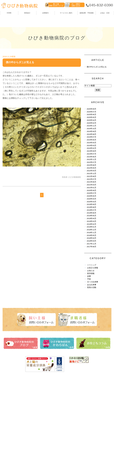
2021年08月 (91, 176)
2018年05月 (91, 235)
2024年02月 (91, 148)
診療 (89, 276)
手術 (89, 279)
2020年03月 (91, 202)
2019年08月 (91, 207)
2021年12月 (91, 173)
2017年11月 (91, 244)
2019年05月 (91, 216)
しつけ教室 (8, 420)
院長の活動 (91, 287)
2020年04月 (91, 199)
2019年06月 (91, 213)
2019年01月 (91, 227)
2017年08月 (91, 247)
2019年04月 (91, 218)
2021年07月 (91, 179)
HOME (9, 13)
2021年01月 (91, 188)
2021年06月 (91, 182)
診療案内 (45, 13)
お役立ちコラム (65, 406)
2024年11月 (91, 126)
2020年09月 (91, 190)
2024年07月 (91, 137)
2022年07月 (91, 162)
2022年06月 (91, 165)
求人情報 (62, 416)
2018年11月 (91, 233)
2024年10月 (91, 129)
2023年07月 (91, 154)
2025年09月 (91, 109)
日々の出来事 (92, 282)
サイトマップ (10, 466)
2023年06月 (91, 157)
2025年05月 (91, 117)
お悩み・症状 (9, 425)
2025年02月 (91, 123)
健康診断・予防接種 (67, 392)
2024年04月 (91, 143)
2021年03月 (91, 185)
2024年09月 (91, 131)
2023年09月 (91, 151)
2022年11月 (91, 159)
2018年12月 (91, 230)
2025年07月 (91, 112)
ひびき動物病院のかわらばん (71, 401)
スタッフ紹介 (9, 406)
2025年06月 (91, 114)
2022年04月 (91, 171)
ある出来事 (91, 285)
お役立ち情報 (92, 268)
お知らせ (90, 271)
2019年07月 (91, 210)
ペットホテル (9, 416)
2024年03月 (91, 145)
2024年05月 (91, 140)
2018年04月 (91, 238)
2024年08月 (91, 134)
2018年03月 (91, 241)
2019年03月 (91, 221)
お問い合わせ (26, 466)
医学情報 (90, 273)
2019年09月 (91, 204)
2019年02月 (91, 224)
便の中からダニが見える (20, 62)
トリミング (91, 265)
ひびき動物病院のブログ (69, 397)
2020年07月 (91, 193)
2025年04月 (91, 120)
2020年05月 (91, 196)
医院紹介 (7, 397)
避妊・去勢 (63, 411)
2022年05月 (91, 168)
